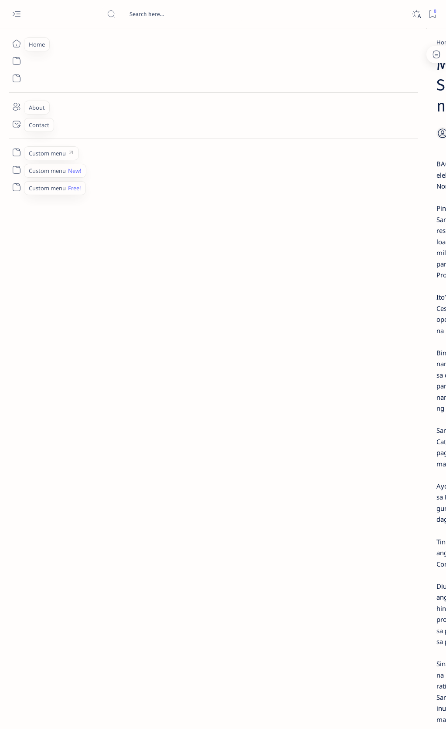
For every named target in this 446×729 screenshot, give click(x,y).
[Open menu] (16, 14)
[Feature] (371, 131)
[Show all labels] (341, 502)
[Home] (16, 43)
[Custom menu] (16, 152)
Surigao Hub (80, 712)
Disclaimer (357, 531)
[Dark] (416, 14)
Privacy (388, 531)
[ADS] (350, 481)
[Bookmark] (432, 14)
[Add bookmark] (270, 111)
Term (329, 531)
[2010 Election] (85, 42)
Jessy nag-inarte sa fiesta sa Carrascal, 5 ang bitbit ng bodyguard (382, 205)
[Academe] (409, 460)
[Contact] (16, 124)
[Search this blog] (172, 14)
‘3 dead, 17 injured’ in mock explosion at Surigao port (380, 362)
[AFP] (409, 481)
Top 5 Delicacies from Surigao (384, 142)
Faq (411, 531)
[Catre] (140, 609)
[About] (16, 106)
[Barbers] (107, 609)
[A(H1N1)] (350, 438)
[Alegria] (369, 231)
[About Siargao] (409, 438)
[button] (169, 609)
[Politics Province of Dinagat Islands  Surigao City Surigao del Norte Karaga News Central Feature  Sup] (350, 416)
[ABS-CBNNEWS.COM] (350, 460)
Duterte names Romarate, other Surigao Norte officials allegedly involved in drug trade (382, 257)
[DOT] (369, 288)
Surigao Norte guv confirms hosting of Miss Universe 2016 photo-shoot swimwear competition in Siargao (384, 314)
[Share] (292, 111)
